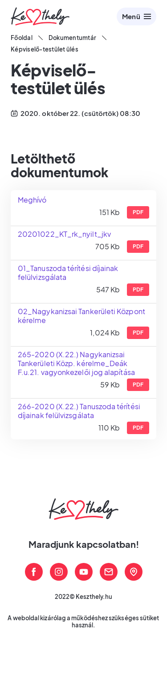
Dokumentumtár (72, 37)
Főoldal (22, 37)
